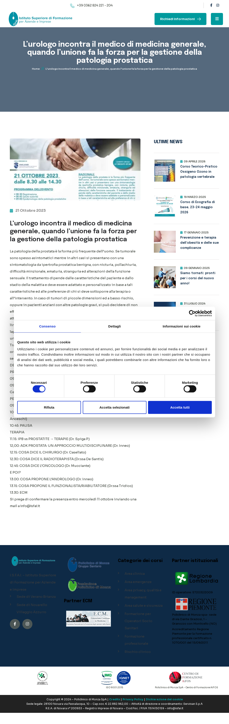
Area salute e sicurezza (144, 617)
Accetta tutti (180, 407)
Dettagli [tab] (114, 326)
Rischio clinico (138, 663)
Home (36, 70)
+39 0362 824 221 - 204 (95, 5)
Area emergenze (138, 593)
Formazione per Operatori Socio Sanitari (138, 632)
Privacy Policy (133, 710)
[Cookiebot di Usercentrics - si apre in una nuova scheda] (192, 313)
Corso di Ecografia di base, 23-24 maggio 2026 (197, 207)
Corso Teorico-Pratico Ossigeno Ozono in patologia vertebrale (198, 171)
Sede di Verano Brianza (36, 608)
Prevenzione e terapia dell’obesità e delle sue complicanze (199, 243)
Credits (114, 710)
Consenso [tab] (47, 326)
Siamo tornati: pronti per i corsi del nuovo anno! (197, 278)
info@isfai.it (31, 517)
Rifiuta (49, 407)
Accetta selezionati (114, 407)
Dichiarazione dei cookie (164, 710)
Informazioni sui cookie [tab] (182, 326)
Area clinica (135, 585)
